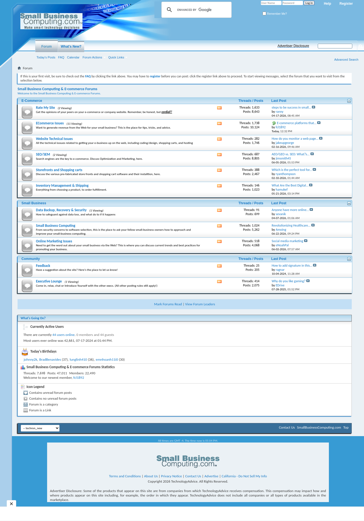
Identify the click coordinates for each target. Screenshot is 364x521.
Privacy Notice (171, 476)
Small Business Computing (55, 225)
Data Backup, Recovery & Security (61, 210)
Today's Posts (46, 57)
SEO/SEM (43, 154)
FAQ (61, 57)
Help (327, 4)
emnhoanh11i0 (107, 359)
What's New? (71, 46)
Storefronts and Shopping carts (59, 170)
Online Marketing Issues (54, 241)
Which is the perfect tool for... (292, 170)
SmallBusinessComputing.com (319, 427)
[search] (195, 9)
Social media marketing (287, 241)
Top (346, 427)
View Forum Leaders (200, 304)
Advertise (212, 476)
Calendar (73, 57)
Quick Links (116, 57)
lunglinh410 (78, 359)
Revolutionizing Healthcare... (291, 225)
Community (30, 259)
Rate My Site (45, 107)
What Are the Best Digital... (290, 185)
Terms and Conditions (125, 476)
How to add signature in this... (292, 265)
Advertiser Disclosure (293, 46)
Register (346, 4)
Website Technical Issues (54, 139)
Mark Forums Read (168, 304)
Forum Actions (92, 57)
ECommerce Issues (50, 123)
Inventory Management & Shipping (62, 185)
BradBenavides (50, 359)
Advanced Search (346, 59)
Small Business (33, 203)
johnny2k (30, 359)
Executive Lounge (49, 281)
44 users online (63, 335)
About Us (151, 476)
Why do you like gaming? (288, 281)
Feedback (43, 266)
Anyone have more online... (290, 210)
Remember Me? (275, 13)
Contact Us (287, 427)
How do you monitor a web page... (295, 139)
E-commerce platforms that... (297, 123)
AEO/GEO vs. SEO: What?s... (291, 154)
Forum (46, 46)
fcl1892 (78, 377)
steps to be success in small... (291, 107)
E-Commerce (31, 101)
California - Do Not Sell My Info (244, 476)
